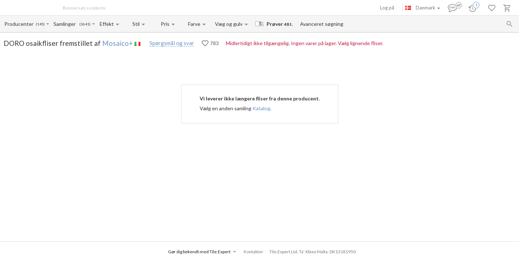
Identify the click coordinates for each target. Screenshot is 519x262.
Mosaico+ (117, 43)
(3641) (85, 24)
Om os (120, 8)
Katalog (261, 108)
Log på (387, 8)
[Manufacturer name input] (19, 24)
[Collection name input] (66, 24)
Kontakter (186, 8)
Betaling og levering (151, 8)
